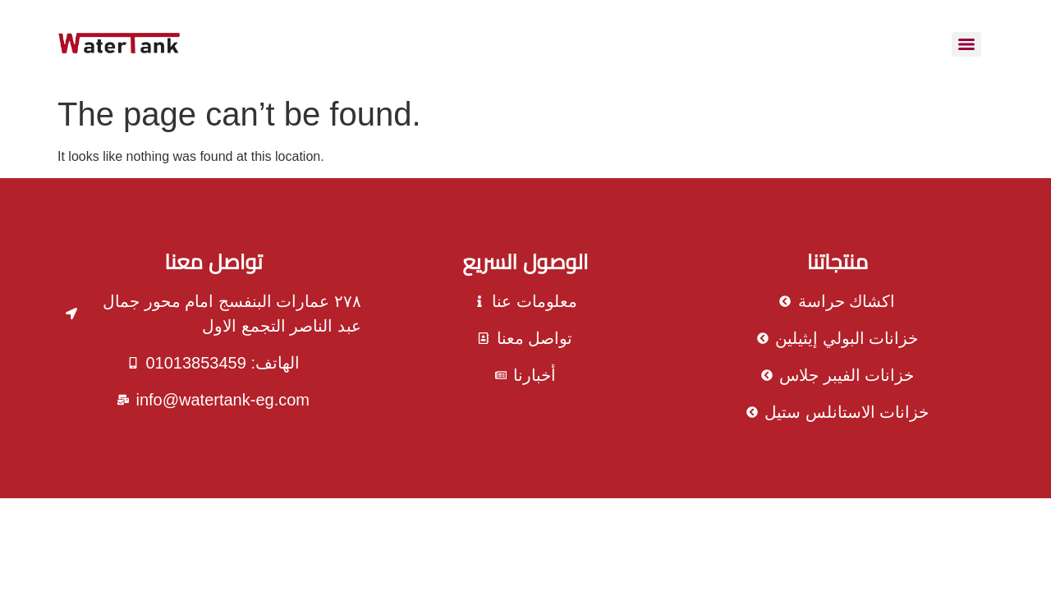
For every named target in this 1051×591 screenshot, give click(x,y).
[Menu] (966, 44)
